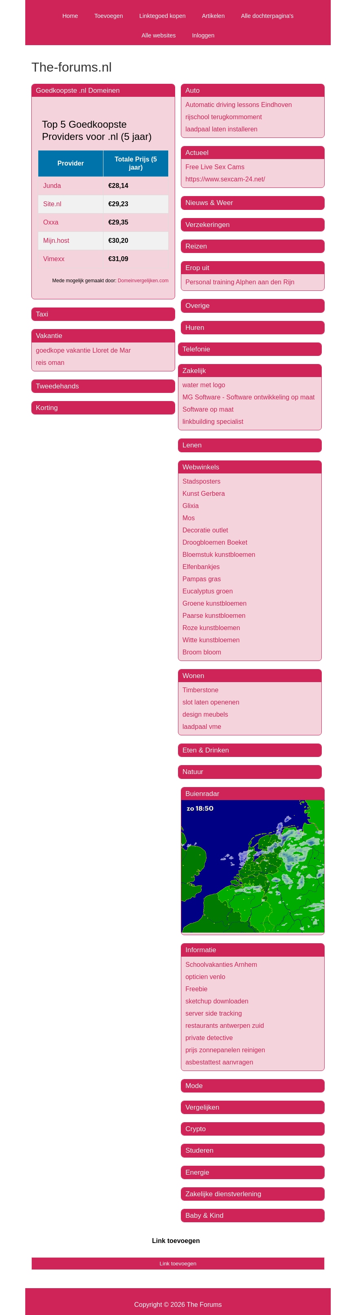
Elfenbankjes (201, 566)
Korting (47, 408)
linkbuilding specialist (212, 421)
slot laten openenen (211, 702)
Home (70, 16)
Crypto (195, 1129)
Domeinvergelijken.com (143, 280)
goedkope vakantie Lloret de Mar (83, 350)
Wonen (193, 676)
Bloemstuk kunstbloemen (218, 554)
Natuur (192, 772)
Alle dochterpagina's (267, 16)
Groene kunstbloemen (214, 603)
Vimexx (53, 258)
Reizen (196, 246)
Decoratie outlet (205, 530)
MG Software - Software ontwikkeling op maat (248, 397)
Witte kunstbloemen (211, 640)
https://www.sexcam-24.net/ (225, 179)
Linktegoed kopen (162, 16)
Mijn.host (56, 240)
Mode (194, 1086)
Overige (197, 306)
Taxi (42, 314)
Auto (192, 90)
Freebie (196, 989)
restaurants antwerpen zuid (224, 1025)
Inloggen (203, 35)
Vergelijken (202, 1107)
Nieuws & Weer (209, 203)
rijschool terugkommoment (223, 116)
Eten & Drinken (205, 750)
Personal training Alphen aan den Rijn (239, 282)
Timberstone (200, 690)
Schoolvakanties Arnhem (221, 964)
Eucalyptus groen (207, 591)
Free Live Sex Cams (214, 167)
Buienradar (202, 794)
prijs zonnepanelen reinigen (225, 1050)
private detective (209, 1037)
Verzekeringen (207, 225)
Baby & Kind (204, 1215)
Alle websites (158, 35)
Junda (52, 185)
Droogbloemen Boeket (214, 542)
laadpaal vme (201, 726)
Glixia (190, 505)
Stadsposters (201, 481)
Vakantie (49, 336)
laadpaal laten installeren (221, 129)
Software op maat (207, 409)
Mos (188, 518)
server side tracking (213, 1013)
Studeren (199, 1150)
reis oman (50, 362)
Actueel (197, 153)
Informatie (200, 950)
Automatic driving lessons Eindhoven (238, 104)
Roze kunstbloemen (211, 627)
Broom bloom (201, 652)
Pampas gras (201, 579)
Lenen (192, 445)
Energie (197, 1172)
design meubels (205, 714)
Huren (194, 327)
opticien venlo (205, 976)
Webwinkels (200, 467)
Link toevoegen (176, 1240)
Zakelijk (194, 371)
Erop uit (197, 268)
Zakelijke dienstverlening (223, 1194)
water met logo (203, 385)
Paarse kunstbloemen (214, 615)
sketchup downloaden (216, 1001)
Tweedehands (57, 386)
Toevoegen (108, 16)
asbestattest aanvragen (219, 1062)
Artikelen (213, 16)
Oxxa (50, 222)
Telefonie (196, 349)
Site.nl (52, 204)
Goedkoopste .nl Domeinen (78, 90)
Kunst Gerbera (203, 493)
